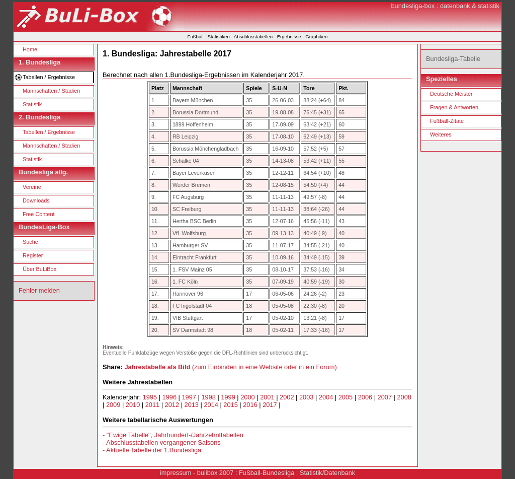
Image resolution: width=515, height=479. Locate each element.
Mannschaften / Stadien (51, 91)
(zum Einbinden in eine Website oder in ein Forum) (230, 367)
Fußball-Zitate (447, 121)
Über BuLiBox (39, 269)
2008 (404, 397)
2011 (152, 404)
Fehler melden (39, 290)
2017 (270, 404)
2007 (385, 397)
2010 (133, 404)
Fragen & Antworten (454, 107)
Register (33, 255)
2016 (250, 404)
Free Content (38, 214)
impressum (176, 472)
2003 (306, 397)
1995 (150, 397)
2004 (326, 397)
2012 (172, 404)
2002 (287, 397)
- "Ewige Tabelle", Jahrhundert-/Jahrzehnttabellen (173, 435)
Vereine (32, 187)
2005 (345, 397)
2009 (113, 404)
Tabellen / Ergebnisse (49, 77)
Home (30, 49)
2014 (211, 404)
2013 (192, 404)
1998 (208, 397)
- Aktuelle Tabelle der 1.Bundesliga (152, 450)
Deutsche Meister (451, 94)
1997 (189, 397)
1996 (169, 397)
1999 (228, 397)
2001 (267, 397)
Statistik (32, 104)
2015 (230, 404)
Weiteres (441, 134)
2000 (247, 397)
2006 (365, 397)
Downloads (36, 200)
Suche (30, 242)
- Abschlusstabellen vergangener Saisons (162, 442)
